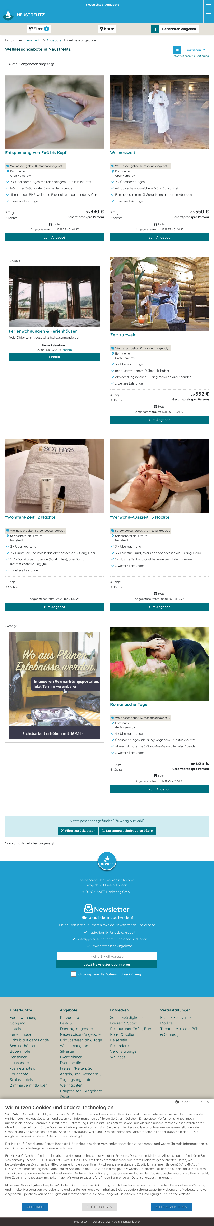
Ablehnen (35, 1207)
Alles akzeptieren (171, 1207)
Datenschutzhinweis (106, 1221)
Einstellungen (99, 1207)
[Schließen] (208, 1102)
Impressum (81, 1221)
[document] (107, 1153)
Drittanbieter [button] (131, 1221)
